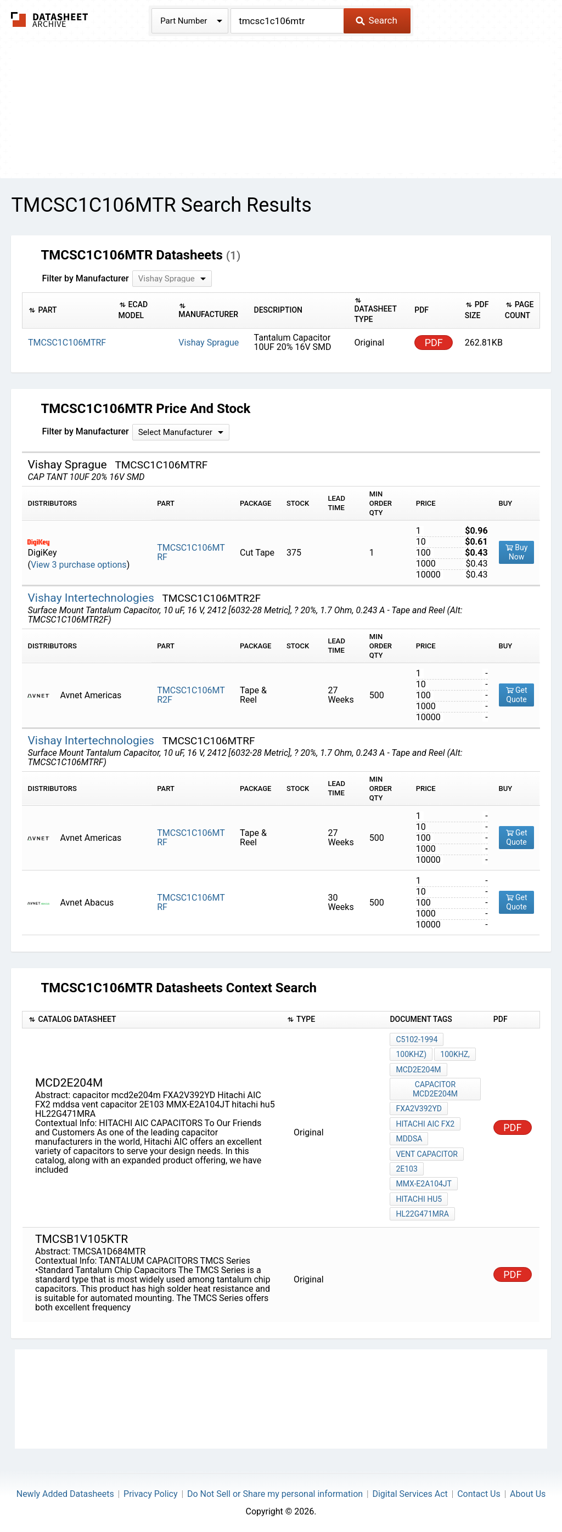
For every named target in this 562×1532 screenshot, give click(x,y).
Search (376, 20)
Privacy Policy (150, 1491)
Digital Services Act (409, 1491)
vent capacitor (427, 1152)
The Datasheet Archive (49, 19)
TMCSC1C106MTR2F (191, 695)
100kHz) (411, 1054)
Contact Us (479, 1491)
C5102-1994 (416, 1039)
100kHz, (455, 1054)
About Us (528, 1491)
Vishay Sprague (208, 342)
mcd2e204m (418, 1069)
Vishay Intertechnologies (92, 597)
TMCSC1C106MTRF (191, 552)
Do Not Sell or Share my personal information (275, 1491)
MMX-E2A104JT (424, 1182)
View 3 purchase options (79, 564)
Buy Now (516, 552)
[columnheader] (68, 310)
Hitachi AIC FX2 (425, 1122)
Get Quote (516, 695)
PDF (434, 342)
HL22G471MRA (422, 1211)
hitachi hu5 (419, 1196)
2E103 (406, 1167)
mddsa (409, 1137)
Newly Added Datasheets (65, 1491)
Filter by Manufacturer (85, 278)
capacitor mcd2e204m (435, 1088)
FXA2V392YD (419, 1108)
